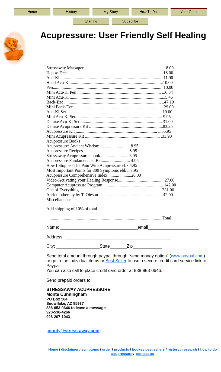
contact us (145, 354)
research (189, 349)
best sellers (155, 349)
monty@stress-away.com (73, 330)
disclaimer (69, 349)
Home (53, 349)
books (137, 349)
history (173, 349)
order (106, 349)
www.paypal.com (187, 256)
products (121, 349)
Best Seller (115, 260)
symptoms (90, 349)
